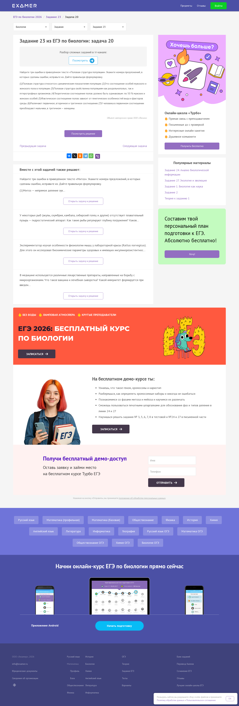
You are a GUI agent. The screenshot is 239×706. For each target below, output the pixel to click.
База (72, 678)
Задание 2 (171, 192)
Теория (125, 663)
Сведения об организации (25, 678)
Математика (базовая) (106, 520)
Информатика (101, 531)
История (192, 520)
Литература (73, 531)
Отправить (164, 483)
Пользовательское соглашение (201, 700)
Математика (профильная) (63, 520)
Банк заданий (183, 656)
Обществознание (143, 520)
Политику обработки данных (170, 700)
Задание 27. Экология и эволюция (186, 180)
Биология (90, 663)
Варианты (126, 685)
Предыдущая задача (33, 146)
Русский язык (26, 520)
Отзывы (180, 678)
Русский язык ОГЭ (158, 531)
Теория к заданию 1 (177, 198)
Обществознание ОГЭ (90, 543)
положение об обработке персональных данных (142, 498)
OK (230, 698)
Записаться (35, 354)
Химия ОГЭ (123, 543)
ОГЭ (124, 656)
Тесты (125, 678)
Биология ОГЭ (150, 543)
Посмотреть (83, 60)
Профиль (74, 671)
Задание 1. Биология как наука (184, 186)
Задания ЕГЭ (128, 671)
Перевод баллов (185, 663)
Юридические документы (24, 671)
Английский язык (43, 531)
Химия (214, 520)
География (128, 531)
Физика (170, 520)
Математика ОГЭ (192, 531)
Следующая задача (135, 146)
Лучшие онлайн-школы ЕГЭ (190, 685)
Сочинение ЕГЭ (184, 671)
